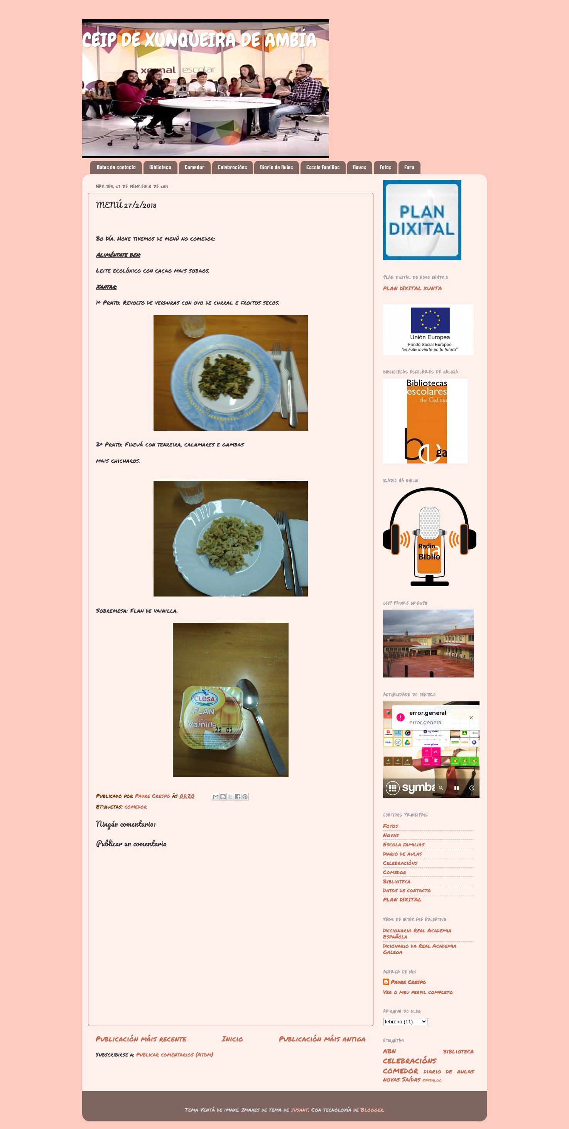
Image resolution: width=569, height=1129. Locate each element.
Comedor (194, 167)
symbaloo (432, 1080)
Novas (359, 167)
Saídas (411, 1079)
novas (391, 1079)
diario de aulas (449, 1071)
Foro (409, 167)
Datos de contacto (116, 167)
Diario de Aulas (276, 167)
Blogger (372, 1109)
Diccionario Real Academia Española (417, 933)
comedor (136, 806)
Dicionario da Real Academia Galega (419, 948)
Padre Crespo (408, 982)
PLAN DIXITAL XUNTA (412, 288)
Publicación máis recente (141, 1038)
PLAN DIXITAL (402, 899)
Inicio (232, 1038)
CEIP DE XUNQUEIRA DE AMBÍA (199, 40)
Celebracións (232, 167)
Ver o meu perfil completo (418, 992)
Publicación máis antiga (322, 1038)
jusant (299, 1109)
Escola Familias (322, 167)
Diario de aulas (402, 853)
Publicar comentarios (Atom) (174, 1054)
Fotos (385, 167)
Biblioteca (160, 167)
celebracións (409, 1060)
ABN (389, 1050)
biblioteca (458, 1050)
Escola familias (403, 844)
